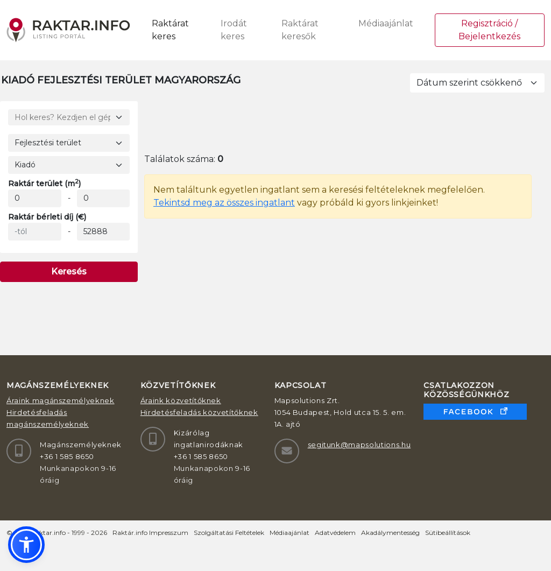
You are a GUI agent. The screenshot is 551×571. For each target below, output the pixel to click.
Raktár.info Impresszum (150, 532)
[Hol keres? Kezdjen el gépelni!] (69, 117)
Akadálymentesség (390, 532)
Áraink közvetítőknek (180, 400)
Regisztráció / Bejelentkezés (489, 29)
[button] (26, 544)
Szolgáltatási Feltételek (229, 532)
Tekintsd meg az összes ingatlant (224, 203)
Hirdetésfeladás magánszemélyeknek (47, 418)
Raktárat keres (170, 29)
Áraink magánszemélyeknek (60, 400)
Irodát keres (234, 29)
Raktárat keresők (300, 29)
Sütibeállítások (447, 532)
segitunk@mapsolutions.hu (359, 444)
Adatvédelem (335, 532)
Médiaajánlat (385, 23)
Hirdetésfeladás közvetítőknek (199, 412)
